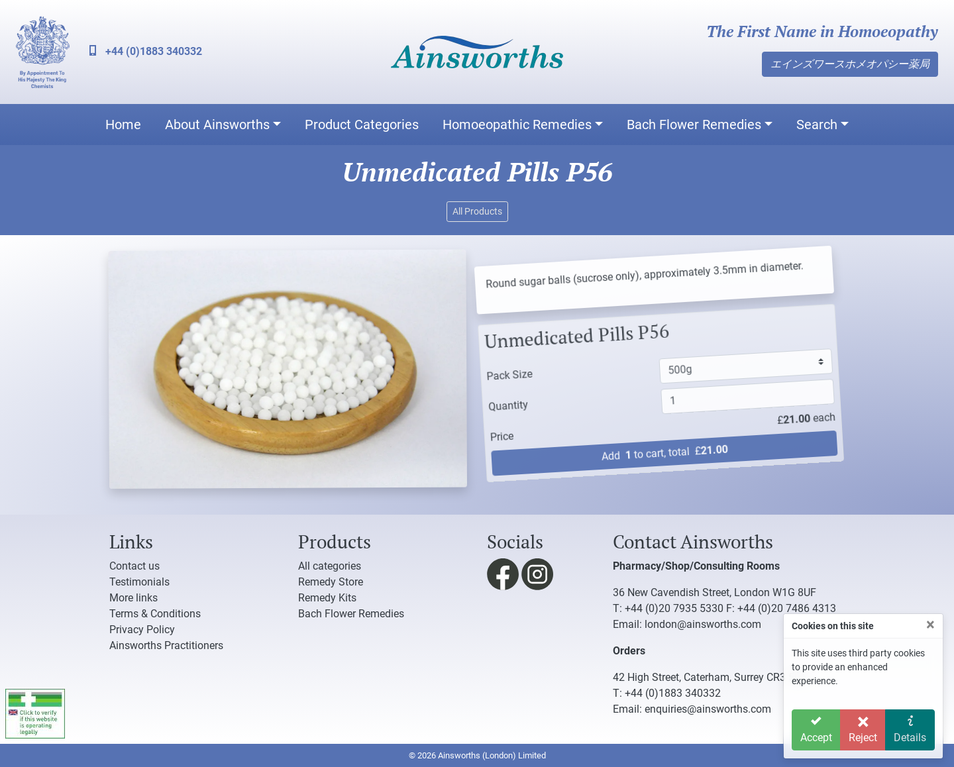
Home (123, 124)
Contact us (134, 566)
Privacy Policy (142, 629)
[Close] (930, 625)
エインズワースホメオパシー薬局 (849, 64)
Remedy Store (330, 582)
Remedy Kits (327, 597)
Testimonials (139, 582)
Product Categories (362, 124)
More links (133, 597)
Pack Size (497, 372)
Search (816, 124)
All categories (329, 566)
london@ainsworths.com (703, 624)
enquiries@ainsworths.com (708, 709)
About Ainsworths (217, 124)
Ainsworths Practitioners (166, 645)
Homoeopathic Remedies (517, 124)
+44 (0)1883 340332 (145, 51)
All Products (477, 211)
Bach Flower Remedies (694, 124)
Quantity (499, 403)
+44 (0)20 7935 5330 (674, 608)
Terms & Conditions (155, 613)
